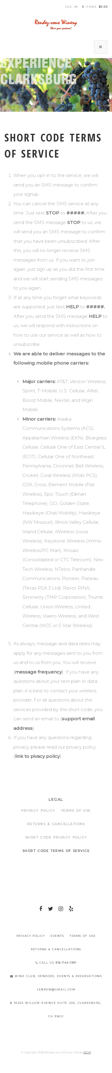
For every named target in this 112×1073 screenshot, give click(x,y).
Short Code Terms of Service (56, 851)
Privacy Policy (38, 811)
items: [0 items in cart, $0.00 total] (95, 6)
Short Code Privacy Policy (56, 837)
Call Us (56, 962)
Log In (71, 6)
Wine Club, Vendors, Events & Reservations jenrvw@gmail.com (56, 982)
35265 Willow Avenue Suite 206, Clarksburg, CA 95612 (56, 1009)
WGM (87, 1052)
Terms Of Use (76, 811)
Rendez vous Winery (56, 24)
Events (57, 935)
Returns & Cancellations (56, 824)
